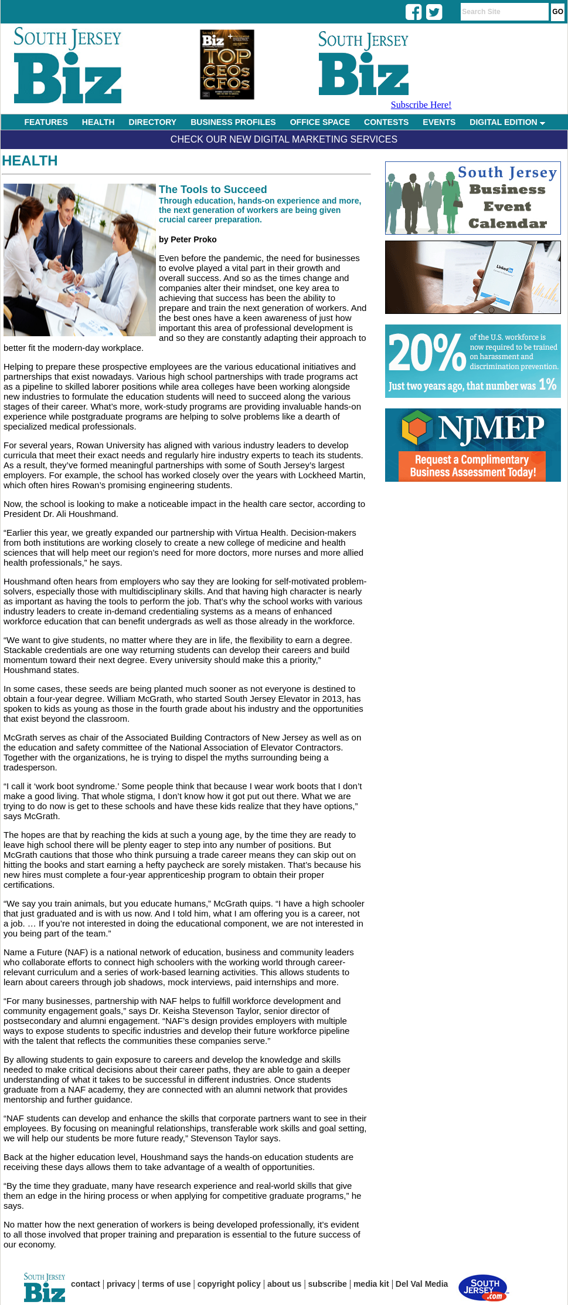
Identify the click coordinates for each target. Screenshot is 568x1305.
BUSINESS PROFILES (233, 122)
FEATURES (45, 122)
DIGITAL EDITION (507, 122)
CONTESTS (386, 122)
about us (284, 1284)
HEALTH (98, 122)
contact (85, 1284)
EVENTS (439, 122)
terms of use (166, 1284)
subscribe (327, 1284)
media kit (371, 1284)
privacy (121, 1284)
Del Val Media (422, 1284)
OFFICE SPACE (320, 122)
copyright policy (229, 1284)
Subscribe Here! (421, 105)
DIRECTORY (153, 122)
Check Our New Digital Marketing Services (284, 139)
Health (30, 160)
